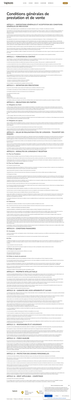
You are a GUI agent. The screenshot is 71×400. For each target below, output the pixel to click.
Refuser (57, 395)
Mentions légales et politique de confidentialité (59, 398)
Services (36, 3)
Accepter (48, 395)
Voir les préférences (65, 395)
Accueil (25, 3)
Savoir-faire (43, 3)
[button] (68, 385)
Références (50, 3)
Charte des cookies (50, 398)
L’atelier (30, 3)
